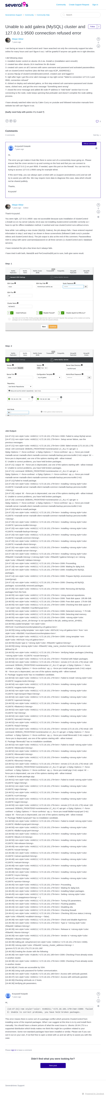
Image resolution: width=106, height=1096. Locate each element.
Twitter (11, 121)
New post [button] (53, 1065)
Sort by (96, 135)
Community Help (43, 15)
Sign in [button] (95, 5)
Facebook (7, 121)
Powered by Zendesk (94, 1094)
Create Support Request (79, 5)
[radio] (98, 39)
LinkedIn (14, 121)
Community (61, 5)
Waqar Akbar (17, 39)
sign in (13, 1050)
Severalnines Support (13, 15)
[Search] (81, 14)
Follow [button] (92, 27)
